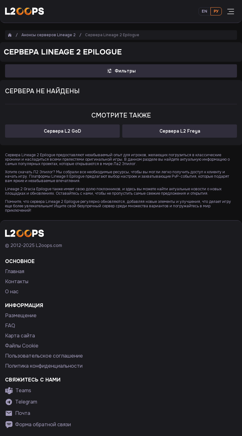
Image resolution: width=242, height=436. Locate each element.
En (204, 11)
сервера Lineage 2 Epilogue (54, 201)
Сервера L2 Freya (179, 131)
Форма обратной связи (38, 424)
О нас (12, 292)
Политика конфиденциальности (44, 366)
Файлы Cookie (21, 346)
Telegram (21, 402)
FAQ (10, 326)
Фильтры (121, 71)
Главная (14, 271)
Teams (18, 390)
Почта (17, 413)
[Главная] (10, 35)
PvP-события (184, 176)
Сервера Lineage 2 (22, 155)
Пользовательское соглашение (44, 356)
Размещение (21, 316)
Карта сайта (20, 336)
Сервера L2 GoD (62, 131)
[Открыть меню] (230, 11)
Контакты (16, 281)
